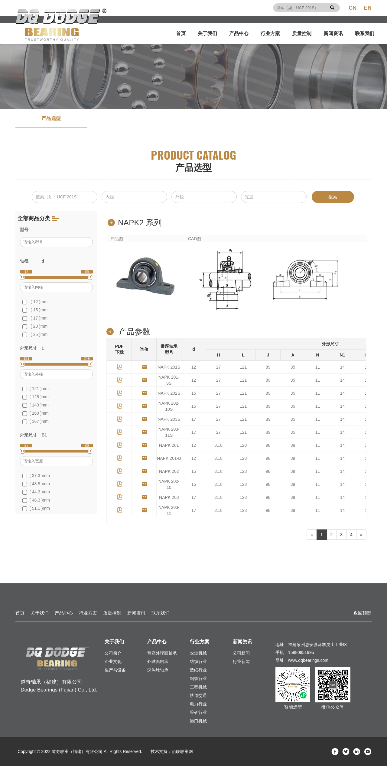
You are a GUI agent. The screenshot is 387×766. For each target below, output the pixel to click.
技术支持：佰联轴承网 (172, 751)
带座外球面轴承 (162, 653)
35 (293, 367)
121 (243, 367)
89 (268, 367)
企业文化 (113, 661)
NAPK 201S (169, 367)
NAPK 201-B (169, 458)
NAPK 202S (169, 393)
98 (268, 445)
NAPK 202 (169, 471)
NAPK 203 (169, 497)
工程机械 (198, 687)
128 (243, 445)
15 (193, 393)
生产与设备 (115, 670)
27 (218, 367)
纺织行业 (198, 661)
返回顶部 (362, 613)
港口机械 (198, 721)
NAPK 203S (169, 419)
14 (342, 367)
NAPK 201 (169, 445)
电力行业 (198, 704)
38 (293, 445)
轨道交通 (198, 695)
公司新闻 (241, 653)
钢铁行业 (198, 678)
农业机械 (198, 653)
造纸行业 (198, 670)
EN (368, 8)
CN (352, 8)
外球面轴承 (157, 661)
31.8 (218, 445)
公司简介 (113, 653)
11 (317, 367)
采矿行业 (198, 712)
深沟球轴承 (157, 670)
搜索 (332, 196)
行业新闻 (241, 661)
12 (193, 367)
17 (193, 419)
